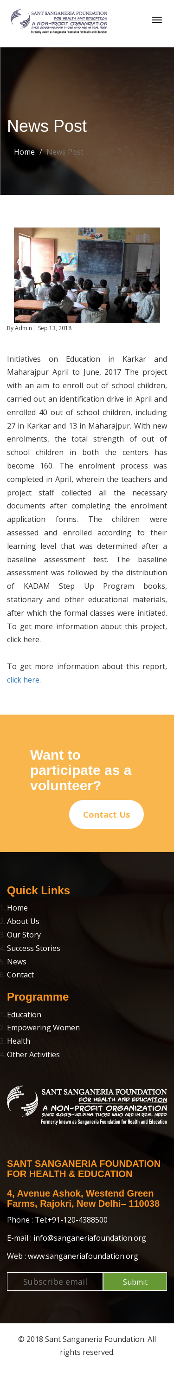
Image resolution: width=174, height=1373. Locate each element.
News (16, 962)
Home (24, 152)
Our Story (24, 935)
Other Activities (33, 1054)
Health (18, 1041)
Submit (135, 1282)
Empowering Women (43, 1027)
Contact (20, 975)
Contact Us (106, 814)
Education (24, 1014)
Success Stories (33, 948)
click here (23, 680)
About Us (23, 921)
